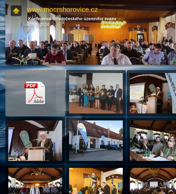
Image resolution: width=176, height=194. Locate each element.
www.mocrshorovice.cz (62, 9)
